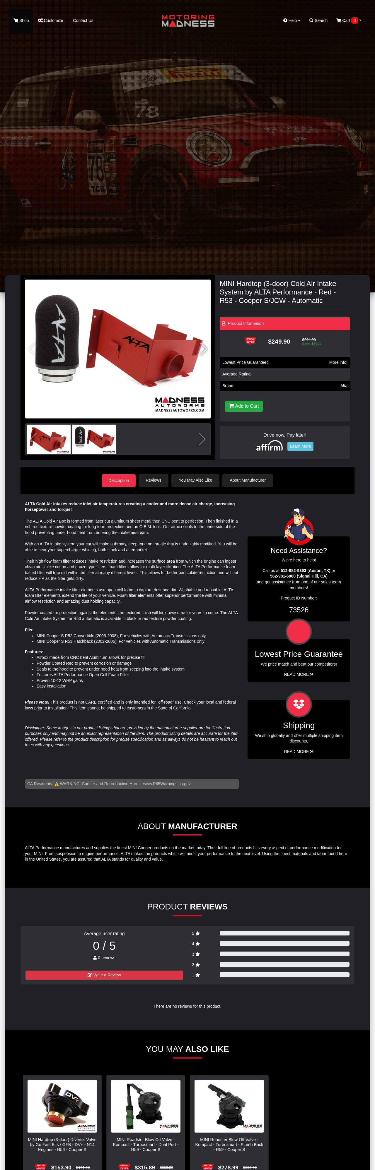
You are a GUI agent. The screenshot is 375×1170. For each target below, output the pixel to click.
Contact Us (82, 20)
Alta (343, 385)
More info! (338, 362)
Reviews (154, 480)
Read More (299, 674)
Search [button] (318, 20)
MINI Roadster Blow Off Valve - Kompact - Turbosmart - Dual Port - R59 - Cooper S (146, 1144)
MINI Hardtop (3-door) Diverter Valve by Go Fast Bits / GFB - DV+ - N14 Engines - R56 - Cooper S (62, 1144)
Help (292, 20)
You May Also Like (196, 480)
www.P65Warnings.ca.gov (167, 783)
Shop (21, 20)
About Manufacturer (249, 480)
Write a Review (104, 974)
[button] (204, 349)
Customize (50, 20)
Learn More (300, 446)
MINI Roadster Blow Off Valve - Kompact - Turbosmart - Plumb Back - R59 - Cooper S (229, 1144)
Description (118, 480)
